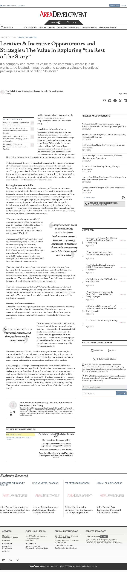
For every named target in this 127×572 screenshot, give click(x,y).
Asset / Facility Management (36, 536)
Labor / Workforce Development (32, 539)
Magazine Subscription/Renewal (10, 537)
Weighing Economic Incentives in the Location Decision (16, 123)
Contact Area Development (7, 547)
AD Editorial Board (107, 27)
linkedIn (97, 350)
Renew (123, 5)
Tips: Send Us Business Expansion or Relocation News (104, 204)
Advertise (21, 5)
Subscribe (114, 5)
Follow (56, 23)
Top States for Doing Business (66, 548)
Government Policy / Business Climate (19, 438)
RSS (112, 350)
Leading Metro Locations (64, 545)
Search (71, 23)
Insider (104, 367)
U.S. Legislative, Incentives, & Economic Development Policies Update (15, 130)
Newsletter (6, 540)
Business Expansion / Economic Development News (37, 547)
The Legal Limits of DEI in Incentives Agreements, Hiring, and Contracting (56, 445)
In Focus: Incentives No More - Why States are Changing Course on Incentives (15, 138)
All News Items (89, 198)
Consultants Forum (9, 5)
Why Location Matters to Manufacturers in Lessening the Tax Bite (15, 146)
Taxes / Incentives (27, 37)
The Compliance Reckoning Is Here (56, 440)
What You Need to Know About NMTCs (56, 450)
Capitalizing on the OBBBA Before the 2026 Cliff (56, 435)
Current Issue (7, 543)
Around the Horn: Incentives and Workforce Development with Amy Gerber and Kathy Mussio (56, 455)
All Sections (8, 27)
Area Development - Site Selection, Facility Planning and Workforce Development (63, 14)
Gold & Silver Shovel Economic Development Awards (66, 537)
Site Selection (31, 543)
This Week (104, 378)
